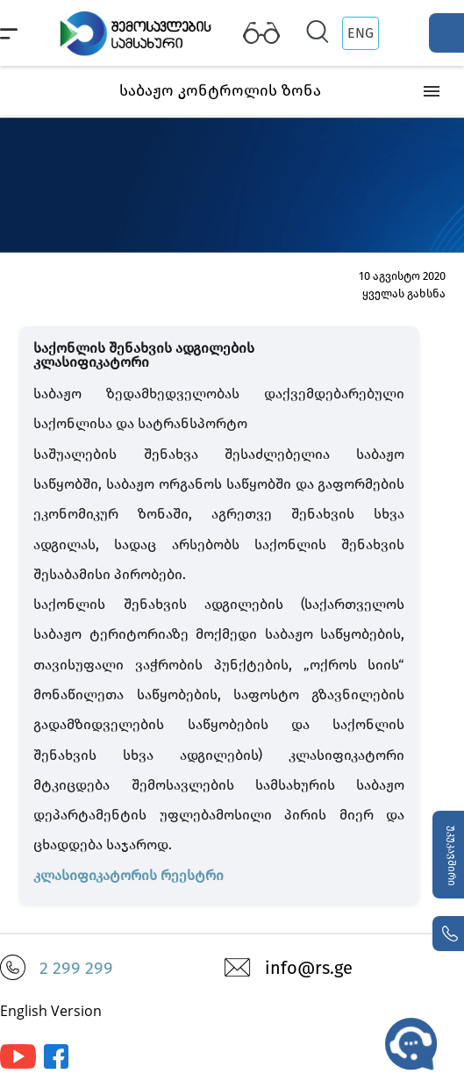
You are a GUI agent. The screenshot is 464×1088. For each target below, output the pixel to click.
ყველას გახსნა (404, 293)
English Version (51, 1010)
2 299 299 (76, 968)
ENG (360, 33)
